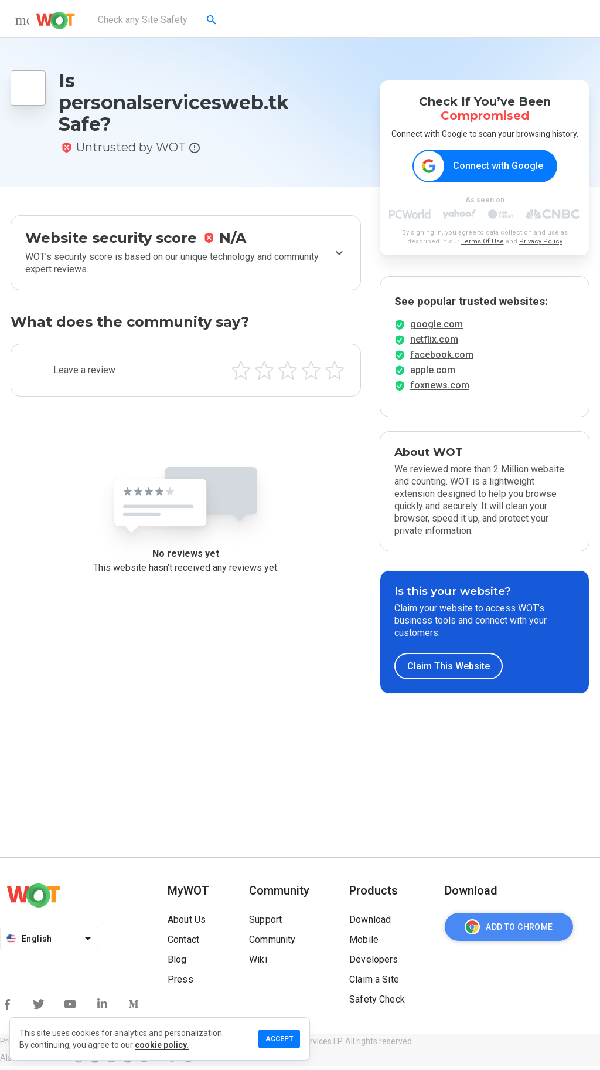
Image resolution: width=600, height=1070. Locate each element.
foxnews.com (439, 388)
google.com (436, 327)
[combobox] (158, 20)
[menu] (22, 20)
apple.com (432, 373)
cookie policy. (162, 1044)
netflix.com (434, 342)
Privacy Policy (540, 242)
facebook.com (441, 358)
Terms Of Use (482, 242)
